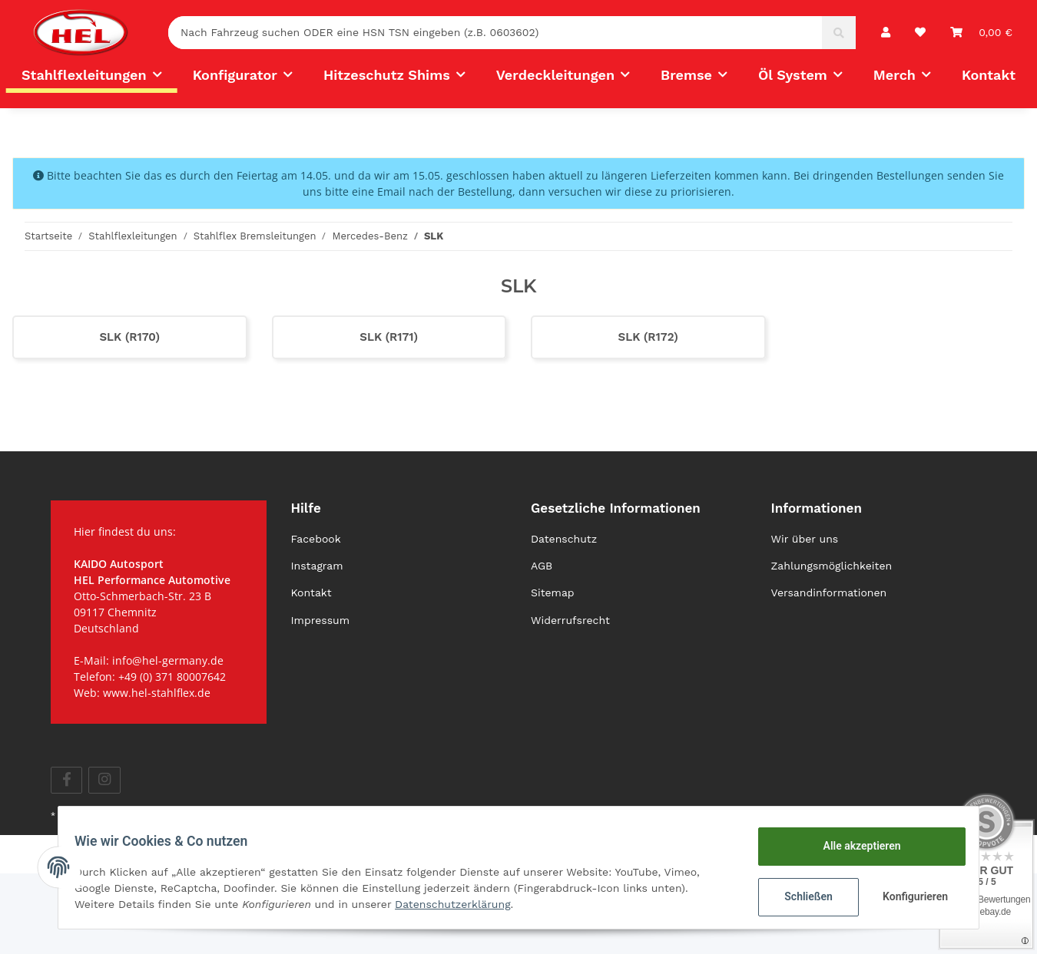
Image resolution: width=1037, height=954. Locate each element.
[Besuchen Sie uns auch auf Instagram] (104, 780)
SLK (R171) (388, 337)
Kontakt (988, 75)
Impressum (320, 620)
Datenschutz (564, 539)
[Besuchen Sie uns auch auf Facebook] (66, 780)
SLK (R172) (648, 337)
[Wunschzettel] (920, 32)
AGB (541, 566)
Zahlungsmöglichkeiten (832, 566)
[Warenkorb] (981, 32)
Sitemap (553, 592)
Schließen (800, 896)
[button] (886, 32)
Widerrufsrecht (570, 620)
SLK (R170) (129, 337)
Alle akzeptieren (853, 846)
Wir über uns (805, 539)
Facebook (316, 539)
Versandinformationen (829, 592)
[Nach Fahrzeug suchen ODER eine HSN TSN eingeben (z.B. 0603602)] (495, 32)
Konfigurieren (908, 896)
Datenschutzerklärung (461, 904)
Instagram (317, 566)
